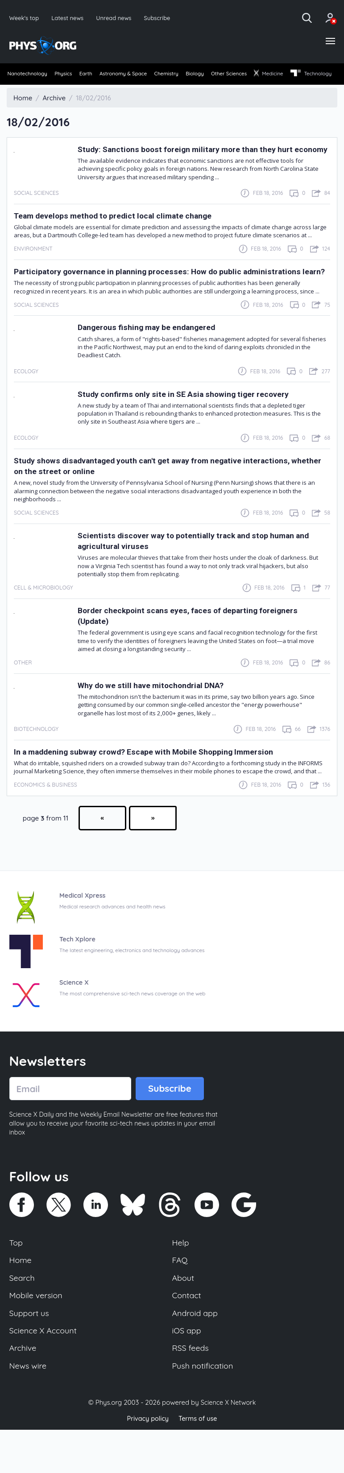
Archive (23, 1390)
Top (16, 1279)
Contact (187, 1334)
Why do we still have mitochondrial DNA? (159, 720)
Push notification (204, 1408)
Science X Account (44, 1371)
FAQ (180, 1298)
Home (21, 1298)
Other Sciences (270, 75)
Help (181, 1279)
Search (22, 1316)
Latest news (69, 17)
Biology (229, 75)
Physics (71, 75)
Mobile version (37, 1334)
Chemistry (194, 75)
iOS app (187, 1371)
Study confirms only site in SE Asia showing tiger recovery (194, 429)
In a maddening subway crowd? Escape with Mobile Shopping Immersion (158, 787)
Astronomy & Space (144, 75)
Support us (30, 1353)
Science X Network (228, 1445)
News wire (29, 1408)
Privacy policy (147, 1461)
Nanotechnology (29, 75)
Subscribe (162, 17)
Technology (29, 90)
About (183, 1316)
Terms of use (199, 1461)
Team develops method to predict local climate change (124, 240)
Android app (196, 1353)
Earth (99, 75)
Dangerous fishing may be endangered (155, 363)
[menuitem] (28, 75)
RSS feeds (191, 1390)
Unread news (117, 17)
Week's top (25, 17)
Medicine (316, 75)
